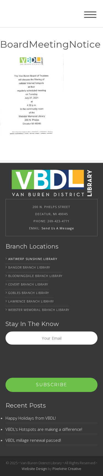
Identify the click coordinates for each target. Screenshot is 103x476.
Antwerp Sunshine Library (32, 259)
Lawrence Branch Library (31, 301)
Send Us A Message (57, 228)
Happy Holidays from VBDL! (30, 418)
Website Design (34, 468)
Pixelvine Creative (66, 468)
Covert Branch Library (28, 284)
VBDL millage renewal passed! (33, 440)
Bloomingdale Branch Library (35, 276)
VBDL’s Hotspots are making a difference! (43, 429)
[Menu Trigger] (90, 14)
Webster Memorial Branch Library (38, 310)
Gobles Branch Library (28, 293)
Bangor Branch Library (29, 267)
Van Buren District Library (37, 14)
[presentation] (47, 361)
